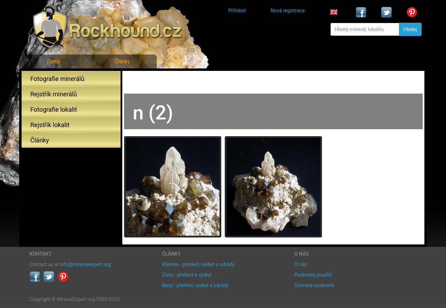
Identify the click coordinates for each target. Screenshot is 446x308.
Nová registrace (288, 10)
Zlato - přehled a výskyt (187, 275)
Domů (53, 61)
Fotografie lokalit (53, 109)
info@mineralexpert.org (85, 264)
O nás (300, 264)
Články (122, 61)
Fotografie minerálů (57, 78)
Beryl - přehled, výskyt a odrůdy (195, 285)
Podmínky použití (313, 275)
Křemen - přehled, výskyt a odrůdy (198, 264)
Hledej (410, 29)
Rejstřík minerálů (53, 94)
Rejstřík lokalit (49, 125)
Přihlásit (237, 10)
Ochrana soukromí (314, 285)
